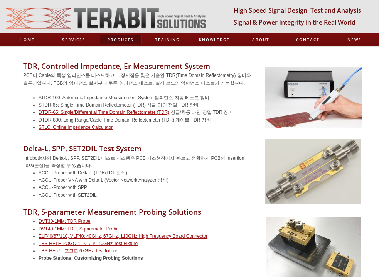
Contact (308, 39)
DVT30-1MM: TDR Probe (64, 221)
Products (121, 39)
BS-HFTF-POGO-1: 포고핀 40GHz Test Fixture (89, 243)
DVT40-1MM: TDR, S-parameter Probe (79, 229)
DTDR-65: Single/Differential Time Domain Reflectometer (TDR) (104, 112)
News (354, 39)
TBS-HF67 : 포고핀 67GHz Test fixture (78, 251)
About (261, 39)
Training (167, 39)
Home (27, 39)
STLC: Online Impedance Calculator (76, 127)
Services (74, 39)
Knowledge (214, 39)
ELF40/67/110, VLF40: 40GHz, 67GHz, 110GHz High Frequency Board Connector (123, 236)
